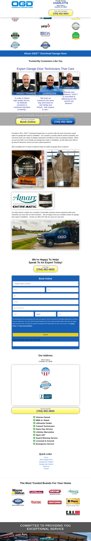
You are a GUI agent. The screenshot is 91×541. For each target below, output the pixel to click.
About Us (46, 466)
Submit (45, 334)
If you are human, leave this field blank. (27, 340)
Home (46, 457)
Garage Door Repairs (46, 462)
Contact (46, 468)
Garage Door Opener (46, 464)
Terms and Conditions (25, 326)
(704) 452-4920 (60, 13)
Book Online (28, 121)
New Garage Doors (46, 459)
